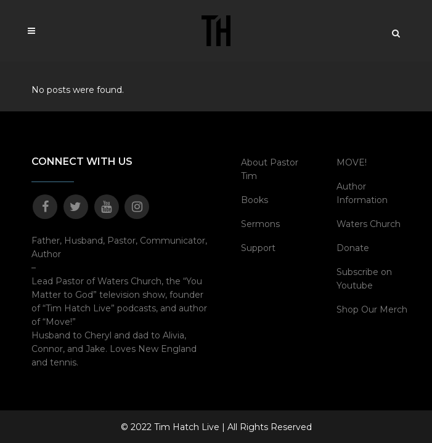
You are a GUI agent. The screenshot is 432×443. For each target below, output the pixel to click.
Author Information (362, 193)
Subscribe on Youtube (364, 278)
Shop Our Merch (371, 309)
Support (258, 247)
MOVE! (351, 162)
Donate (352, 247)
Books (254, 200)
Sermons (260, 223)
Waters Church (368, 223)
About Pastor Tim (269, 169)
